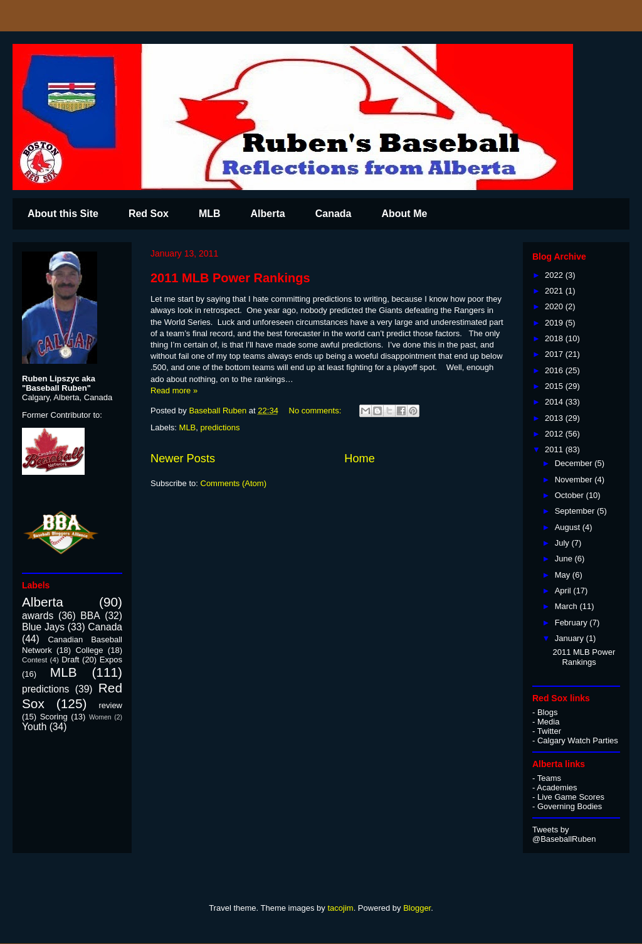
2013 (555, 418)
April (564, 590)
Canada (333, 213)
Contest (34, 659)
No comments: (316, 410)
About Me (404, 213)
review (110, 705)
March (567, 606)
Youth (34, 726)
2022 (555, 275)
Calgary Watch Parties (577, 740)
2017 (555, 354)
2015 (555, 386)
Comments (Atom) (233, 483)
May (563, 575)
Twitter (549, 731)
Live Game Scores (570, 797)
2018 (555, 338)
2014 (555, 401)
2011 (555, 449)
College (89, 650)
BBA (90, 615)
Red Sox (149, 213)
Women (100, 717)
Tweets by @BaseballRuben (564, 834)
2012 (555, 433)
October (570, 495)
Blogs (547, 712)
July (563, 543)
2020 (555, 306)
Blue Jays (43, 627)
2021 (555, 290)
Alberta (268, 213)
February (572, 622)
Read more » (173, 390)
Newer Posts (182, 458)
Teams (549, 778)
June (565, 558)
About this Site (63, 213)
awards (37, 615)
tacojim (340, 908)
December (575, 463)
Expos (111, 659)
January (570, 638)
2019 (555, 322)
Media (548, 721)
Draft (70, 659)
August (568, 527)
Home (359, 458)
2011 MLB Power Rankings (230, 278)
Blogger (417, 908)
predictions (220, 427)
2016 (555, 370)
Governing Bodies (569, 806)
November (575, 479)
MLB (210, 213)
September (576, 511)
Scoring (54, 716)
